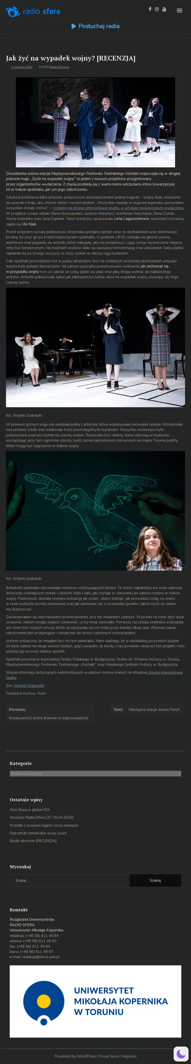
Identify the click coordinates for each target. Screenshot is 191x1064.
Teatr (41, 693)
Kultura (29, 693)
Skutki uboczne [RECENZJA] (33, 840)
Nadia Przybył (59, 67)
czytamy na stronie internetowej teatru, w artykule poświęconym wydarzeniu (118, 207)
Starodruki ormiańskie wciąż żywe (38, 833)
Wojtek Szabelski (28, 685)
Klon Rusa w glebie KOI (30, 809)
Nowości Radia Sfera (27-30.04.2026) (42, 817)
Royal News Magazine (118, 1056)
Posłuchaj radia (99, 26)
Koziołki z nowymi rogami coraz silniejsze (44, 825)
